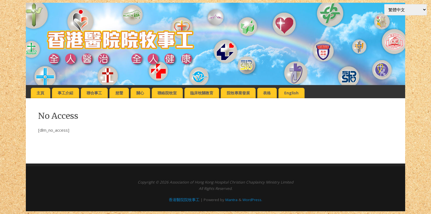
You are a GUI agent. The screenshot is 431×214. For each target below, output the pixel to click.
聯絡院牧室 (167, 92)
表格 (267, 92)
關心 (140, 92)
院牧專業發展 (238, 92)
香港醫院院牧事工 (184, 199)
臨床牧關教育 (201, 92)
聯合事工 (94, 92)
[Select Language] (405, 9)
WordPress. (252, 199)
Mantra (231, 199)
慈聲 (119, 92)
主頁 (40, 92)
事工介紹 (65, 92)
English (291, 92)
